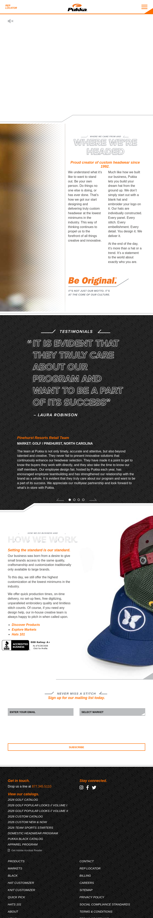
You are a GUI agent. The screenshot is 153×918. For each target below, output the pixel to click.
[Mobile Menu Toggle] (144, 7)
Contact (86, 861)
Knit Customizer (21, 890)
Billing (85, 875)
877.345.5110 (41, 786)
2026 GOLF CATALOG (23, 799)
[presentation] (38, 729)
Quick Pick (16, 897)
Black (13, 875)
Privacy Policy (91, 897)
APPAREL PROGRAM (23, 844)
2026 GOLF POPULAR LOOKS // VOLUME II (38, 810)
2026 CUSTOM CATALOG (25, 816)
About (13, 911)
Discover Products (26, 624)
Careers (86, 882)
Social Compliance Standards (104, 904)
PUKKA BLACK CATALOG (25, 838)
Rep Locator (11, 6)
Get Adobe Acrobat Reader (26, 850)
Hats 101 (18, 634)
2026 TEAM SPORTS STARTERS (30, 827)
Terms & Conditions (95, 911)
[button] (60, 500)
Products (16, 861)
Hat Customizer (21, 882)
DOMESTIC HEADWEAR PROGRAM (33, 833)
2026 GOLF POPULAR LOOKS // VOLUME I (37, 805)
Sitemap (86, 890)
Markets (15, 868)
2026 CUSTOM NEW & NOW (27, 822)
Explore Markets (24, 629)
